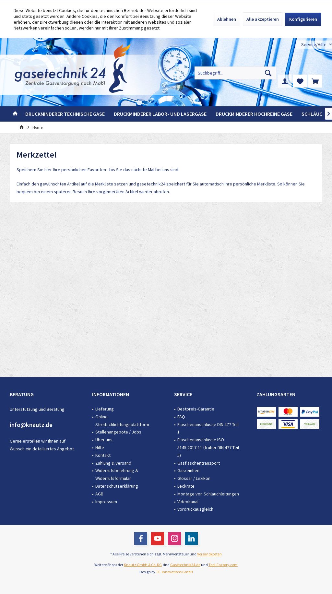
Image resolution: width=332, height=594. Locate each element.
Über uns (104, 440)
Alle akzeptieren (262, 19)
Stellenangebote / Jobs (118, 432)
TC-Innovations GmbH (174, 571)
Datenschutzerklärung (116, 486)
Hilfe (99, 447)
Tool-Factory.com (223, 564)
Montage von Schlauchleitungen (208, 494)
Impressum (106, 502)
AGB (99, 494)
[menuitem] (314, 45)
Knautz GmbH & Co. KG (143, 564)
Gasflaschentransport (198, 463)
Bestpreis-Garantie (195, 409)
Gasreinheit (188, 470)
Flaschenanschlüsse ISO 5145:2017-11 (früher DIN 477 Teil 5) (208, 447)
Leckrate (186, 486)
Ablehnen (226, 19)
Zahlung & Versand (113, 463)
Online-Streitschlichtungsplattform (122, 420)
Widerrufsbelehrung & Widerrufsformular (116, 474)
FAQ (181, 417)
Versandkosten (209, 554)
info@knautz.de (31, 425)
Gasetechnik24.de (185, 564)
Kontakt (103, 455)
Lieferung (104, 409)
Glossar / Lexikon (193, 478)
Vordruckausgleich (195, 509)
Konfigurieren (303, 19)
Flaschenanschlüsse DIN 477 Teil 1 (208, 428)
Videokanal (187, 502)
